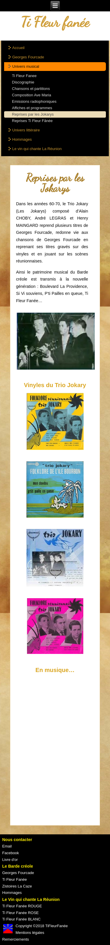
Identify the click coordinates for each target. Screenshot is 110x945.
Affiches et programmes (32, 108)
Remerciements (15, 939)
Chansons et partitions (31, 88)
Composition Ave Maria (31, 95)
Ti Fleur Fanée (14, 879)
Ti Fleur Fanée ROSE (20, 913)
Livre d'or (10, 859)
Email (7, 846)
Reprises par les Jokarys (33, 114)
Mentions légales (30, 932)
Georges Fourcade (28, 57)
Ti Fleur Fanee (24, 76)
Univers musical (25, 66)
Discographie (23, 82)
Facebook (10, 853)
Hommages (22, 139)
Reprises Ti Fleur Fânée (32, 121)
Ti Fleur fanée (55, 22)
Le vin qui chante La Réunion (37, 149)
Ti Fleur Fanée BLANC (21, 919)
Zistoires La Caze (17, 886)
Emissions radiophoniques (34, 101)
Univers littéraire (26, 130)
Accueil (18, 48)
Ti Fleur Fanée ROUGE (22, 906)
